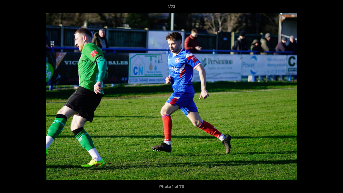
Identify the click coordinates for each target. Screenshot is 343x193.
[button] (333, 7)
